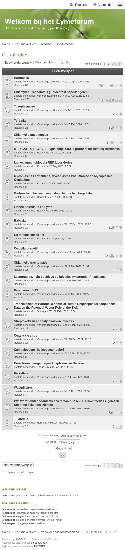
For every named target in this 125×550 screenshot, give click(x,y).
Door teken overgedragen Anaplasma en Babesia (49, 363)
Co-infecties (15, 55)
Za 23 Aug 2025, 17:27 (58, 166)
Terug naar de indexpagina (19, 472)
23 (120, 100)
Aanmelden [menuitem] (105, 4)
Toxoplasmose (24, 106)
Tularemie (21, 419)
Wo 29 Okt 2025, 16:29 (59, 152)
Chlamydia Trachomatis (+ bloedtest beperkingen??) (52, 92)
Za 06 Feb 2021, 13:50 (77, 353)
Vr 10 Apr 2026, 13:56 (76, 95)
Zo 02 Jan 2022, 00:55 (77, 324)
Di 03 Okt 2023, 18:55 (58, 183)
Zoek (62, 62)
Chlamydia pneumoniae (31, 134)
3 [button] (112, 64)
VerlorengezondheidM (49, 81)
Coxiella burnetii (26, 248)
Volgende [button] (121, 64)
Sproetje (41, 311)
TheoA (41, 367)
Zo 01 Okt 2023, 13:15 (62, 197)
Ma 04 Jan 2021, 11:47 (60, 367)
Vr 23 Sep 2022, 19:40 (58, 238)
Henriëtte (42, 197)
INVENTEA (39, 546)
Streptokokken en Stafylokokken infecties (44, 321)
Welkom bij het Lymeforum (49, 21)
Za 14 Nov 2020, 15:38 (77, 377)
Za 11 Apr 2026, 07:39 (76, 81)
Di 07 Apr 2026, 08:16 (76, 110)
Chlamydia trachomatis (30, 262)
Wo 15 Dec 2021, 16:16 (77, 339)
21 (113, 100)
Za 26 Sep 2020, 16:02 (77, 408)
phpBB (18, 539)
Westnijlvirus (23, 387)
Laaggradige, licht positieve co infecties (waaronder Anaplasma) (60, 276)
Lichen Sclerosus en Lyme (33, 207)
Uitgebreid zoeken (67, 62)
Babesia (20, 220)
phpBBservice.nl (39, 542)
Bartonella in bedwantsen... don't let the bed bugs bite (53, 193)
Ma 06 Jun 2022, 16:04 (77, 252)
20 (109, 100)
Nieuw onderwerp (16, 62)
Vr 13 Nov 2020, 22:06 (77, 391)
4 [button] (117, 64)
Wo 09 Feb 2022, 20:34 (62, 311)
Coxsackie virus (25, 335)
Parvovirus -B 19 (26, 290)
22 (116, 100)
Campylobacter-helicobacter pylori (39, 349)
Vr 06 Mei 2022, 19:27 (76, 294)
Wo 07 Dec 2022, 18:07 (77, 224)
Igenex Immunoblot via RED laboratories (43, 162)
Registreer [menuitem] (82, 4)
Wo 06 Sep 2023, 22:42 (59, 210)
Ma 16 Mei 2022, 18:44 (77, 280)
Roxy (40, 152)
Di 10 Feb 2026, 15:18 (76, 138)
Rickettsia (21, 373)
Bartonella (21, 78)
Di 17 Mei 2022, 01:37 (76, 266)
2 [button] (108, 64)
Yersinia (20, 120)
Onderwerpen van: (62, 435)
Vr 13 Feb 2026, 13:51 (76, 124)
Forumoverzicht (25, 532)
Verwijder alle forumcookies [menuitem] (60, 532)
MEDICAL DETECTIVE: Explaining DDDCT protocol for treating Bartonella (67, 149)
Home (6, 532)
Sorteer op (62, 442)
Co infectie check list (29, 234)
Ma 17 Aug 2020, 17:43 (63, 422)
